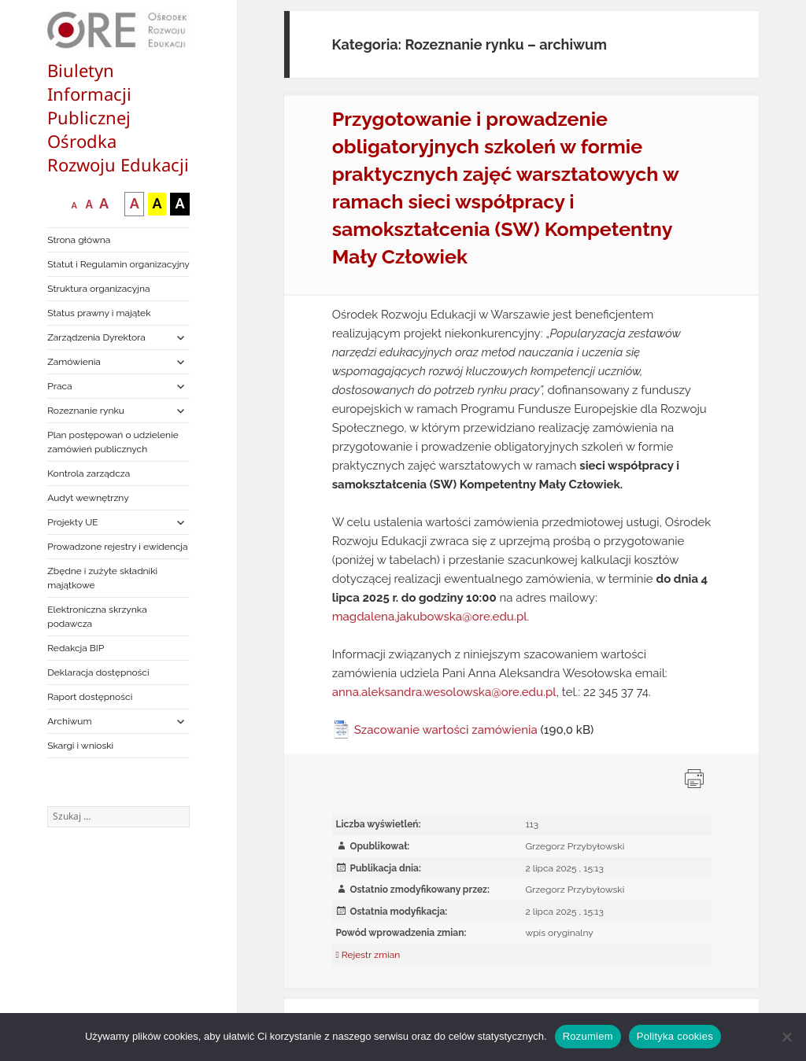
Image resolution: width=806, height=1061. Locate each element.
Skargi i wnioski (80, 745)
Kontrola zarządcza (88, 473)
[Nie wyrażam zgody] (786, 1036)
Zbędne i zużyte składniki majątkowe (102, 578)
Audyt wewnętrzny (87, 497)
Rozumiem (588, 1036)
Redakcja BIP (75, 648)
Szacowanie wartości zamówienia (446, 730)
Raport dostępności (89, 696)
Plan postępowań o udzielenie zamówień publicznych (112, 442)
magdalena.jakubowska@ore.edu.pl (429, 617)
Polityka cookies (675, 1036)
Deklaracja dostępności (98, 672)
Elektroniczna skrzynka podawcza (97, 616)
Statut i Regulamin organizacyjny (118, 264)
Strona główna (78, 239)
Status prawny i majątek (98, 313)
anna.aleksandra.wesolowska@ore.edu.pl (444, 692)
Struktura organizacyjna (98, 288)
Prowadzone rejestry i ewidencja (117, 546)
